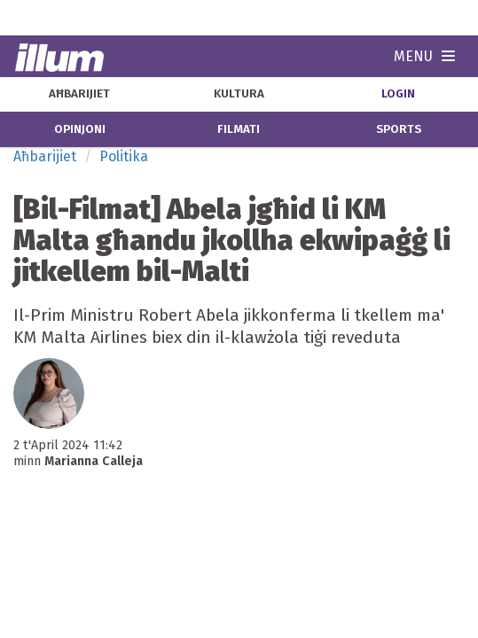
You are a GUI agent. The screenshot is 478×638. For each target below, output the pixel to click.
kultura (239, 94)
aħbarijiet (79, 94)
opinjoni (80, 129)
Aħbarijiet (44, 156)
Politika (123, 156)
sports (398, 129)
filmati (238, 129)
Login (398, 94)
